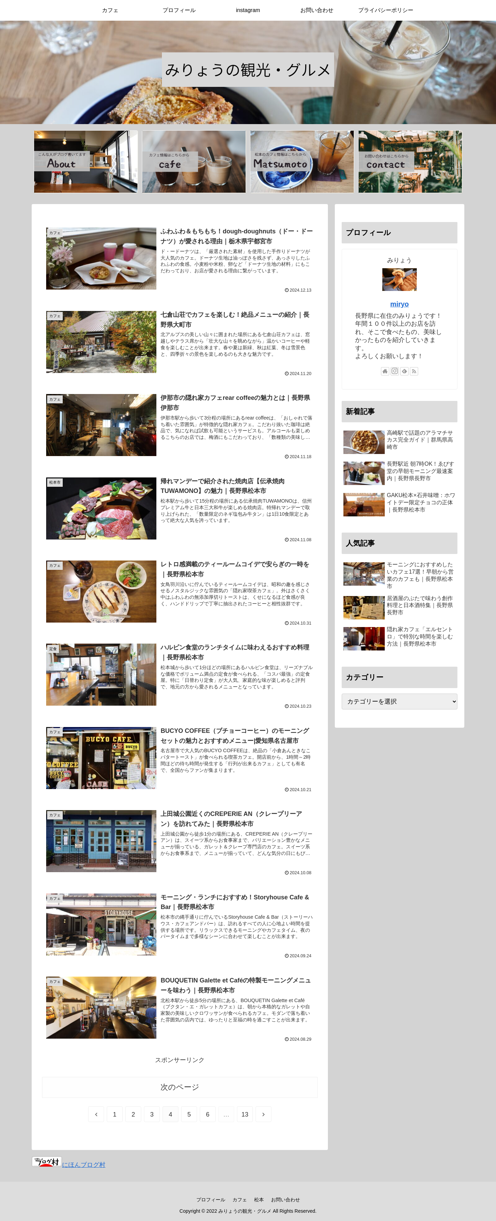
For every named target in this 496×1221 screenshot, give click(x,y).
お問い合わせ (285, 1199)
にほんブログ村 (68, 1164)
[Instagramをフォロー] (395, 371)
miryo (399, 304)
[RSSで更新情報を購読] (414, 371)
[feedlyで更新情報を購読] (404, 371)
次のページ (180, 1087)
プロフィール (210, 1199)
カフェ (239, 1199)
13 (244, 1114)
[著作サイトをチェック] (385, 371)
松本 (259, 1199)
